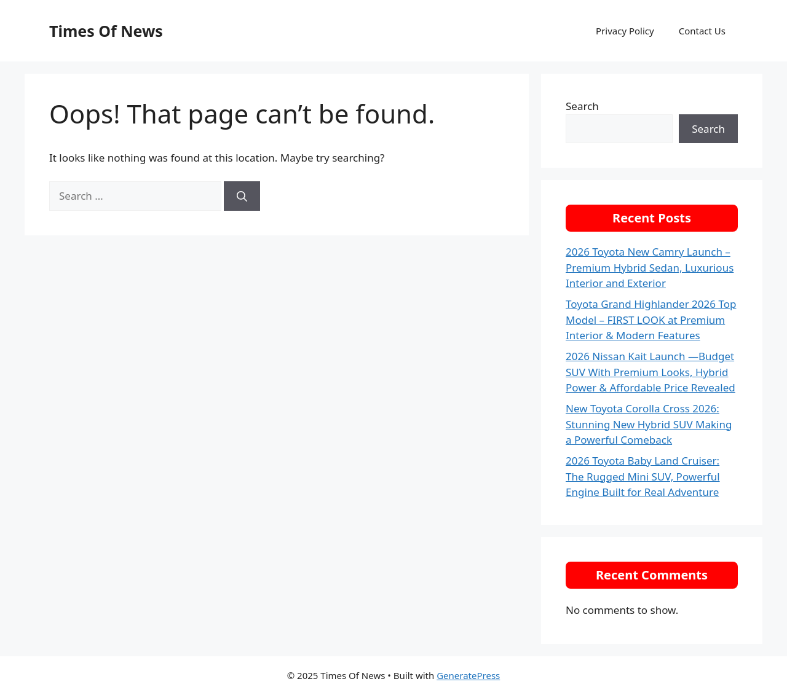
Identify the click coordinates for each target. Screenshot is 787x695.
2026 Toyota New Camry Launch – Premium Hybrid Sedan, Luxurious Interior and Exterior (650, 267)
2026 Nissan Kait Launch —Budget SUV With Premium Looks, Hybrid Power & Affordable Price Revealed (650, 372)
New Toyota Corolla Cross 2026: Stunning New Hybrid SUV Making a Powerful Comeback (649, 424)
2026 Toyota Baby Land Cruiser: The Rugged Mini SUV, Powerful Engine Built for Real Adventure (643, 476)
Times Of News (106, 30)
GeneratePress (468, 675)
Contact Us (702, 31)
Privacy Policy (625, 31)
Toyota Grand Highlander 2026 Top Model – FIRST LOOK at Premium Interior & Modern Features (651, 319)
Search (582, 106)
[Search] (242, 196)
